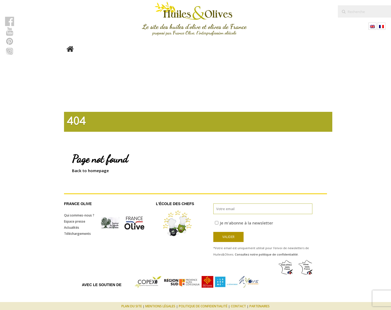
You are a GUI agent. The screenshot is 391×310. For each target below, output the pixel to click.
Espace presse (74, 221)
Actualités (71, 227)
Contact (238, 306)
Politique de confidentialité (203, 306)
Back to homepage (90, 170)
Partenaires (259, 306)
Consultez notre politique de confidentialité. (267, 254)
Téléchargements (77, 233)
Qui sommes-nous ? (79, 215)
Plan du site (131, 306)
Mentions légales (160, 306)
